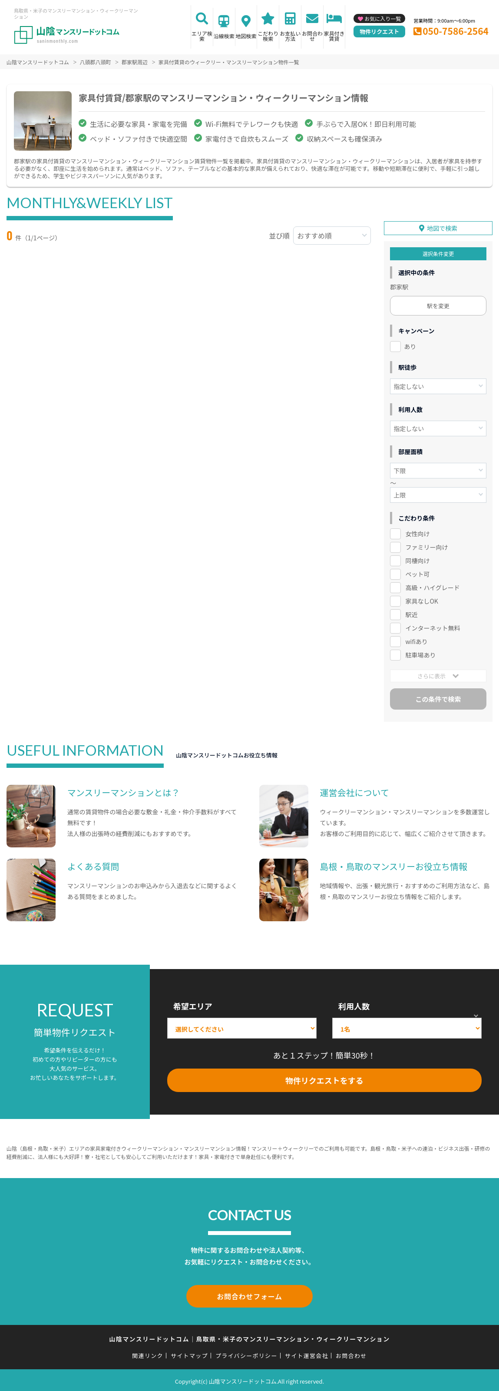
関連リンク (147, 1353)
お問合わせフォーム (249, 1294)
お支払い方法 (290, 36)
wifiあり (416, 640)
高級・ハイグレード (432, 586)
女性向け (417, 532)
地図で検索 (442, 227)
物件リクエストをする (324, 1079)
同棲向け (417, 559)
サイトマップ (189, 1353)
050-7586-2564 (456, 30)
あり (410, 345)
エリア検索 (202, 36)
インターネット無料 (432, 627)
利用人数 (354, 1005)
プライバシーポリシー (246, 1353)
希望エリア (192, 1005)
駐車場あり (420, 654)
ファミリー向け (426, 546)
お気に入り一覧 (382, 18)
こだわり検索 (268, 36)
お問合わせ (312, 36)
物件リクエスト (379, 31)
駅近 (411, 613)
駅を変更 (438, 305)
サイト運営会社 (306, 1353)
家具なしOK (421, 600)
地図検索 (246, 36)
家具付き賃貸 (334, 36)
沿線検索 (224, 36)
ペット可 (417, 573)
